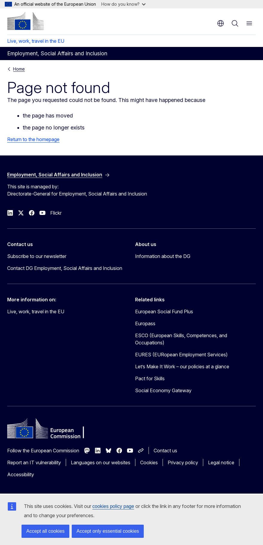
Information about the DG (162, 256)
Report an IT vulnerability (34, 462)
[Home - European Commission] (25, 21)
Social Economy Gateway (163, 390)
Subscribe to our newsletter (36, 256)
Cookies (149, 462)
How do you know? (123, 4)
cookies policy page (113, 506)
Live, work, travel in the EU (35, 41)
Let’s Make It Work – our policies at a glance (182, 367)
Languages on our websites (100, 462)
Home (19, 68)
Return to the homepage (33, 139)
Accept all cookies (45, 531)
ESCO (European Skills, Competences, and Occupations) (181, 339)
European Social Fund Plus (164, 312)
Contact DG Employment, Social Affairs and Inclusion (64, 268)
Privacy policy (183, 462)
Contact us (165, 451)
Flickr (56, 213)
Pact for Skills (150, 378)
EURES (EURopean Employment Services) (181, 355)
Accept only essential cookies (108, 531)
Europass (145, 323)
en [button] (220, 23)
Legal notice (221, 462)
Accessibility (20, 474)
